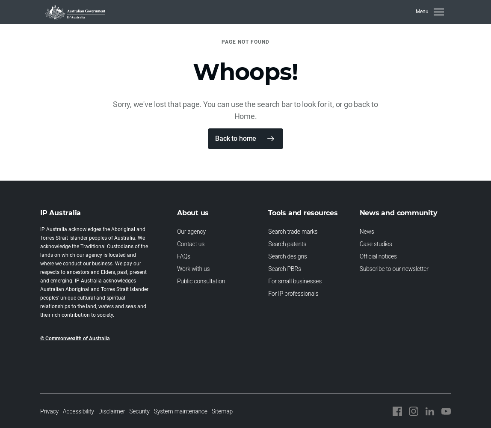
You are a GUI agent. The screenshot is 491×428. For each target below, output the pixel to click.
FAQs (183, 256)
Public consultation (201, 281)
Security (139, 411)
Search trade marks (292, 231)
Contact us (190, 244)
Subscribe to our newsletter (394, 268)
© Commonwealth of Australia (75, 339)
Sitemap (222, 411)
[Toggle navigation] (430, 12)
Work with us (193, 268)
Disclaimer (111, 411)
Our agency (191, 231)
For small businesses (295, 281)
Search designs (287, 256)
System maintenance (180, 411)
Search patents (287, 244)
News (367, 231)
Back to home (235, 138)
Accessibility (78, 411)
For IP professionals (293, 293)
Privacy (49, 411)
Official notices (378, 256)
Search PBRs (284, 268)
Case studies (376, 244)
